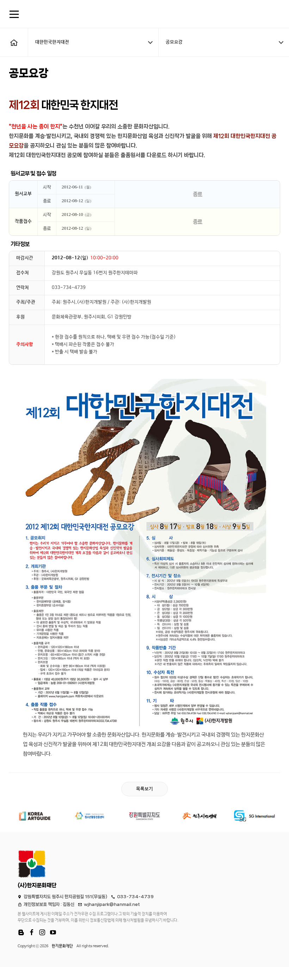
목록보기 (144, 789)
